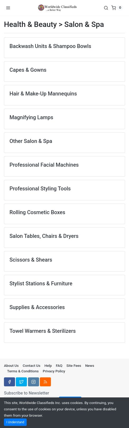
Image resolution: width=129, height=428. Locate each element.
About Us (11, 365)
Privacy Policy (54, 371)
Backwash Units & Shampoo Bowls (50, 46)
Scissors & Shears (30, 260)
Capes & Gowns (27, 70)
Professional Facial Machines (44, 165)
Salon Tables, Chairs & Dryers (44, 236)
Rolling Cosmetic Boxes (37, 212)
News (89, 365)
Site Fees (73, 365)
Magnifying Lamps (31, 117)
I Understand (15, 422)
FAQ (59, 365)
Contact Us (31, 365)
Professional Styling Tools (40, 188)
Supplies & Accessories (37, 307)
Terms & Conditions (23, 371)
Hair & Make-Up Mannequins (43, 93)
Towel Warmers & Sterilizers (42, 331)
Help (48, 365)
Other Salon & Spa (30, 141)
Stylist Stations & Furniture (40, 283)
